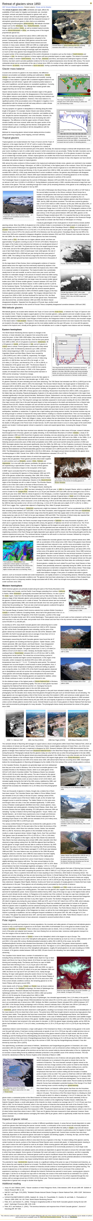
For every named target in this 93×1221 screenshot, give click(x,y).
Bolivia (72, 227)
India (60, 489)
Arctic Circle (59, 312)
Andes (22, 28)
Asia (12, 56)
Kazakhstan (86, 510)
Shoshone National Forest (42, 751)
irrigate (71, 1128)
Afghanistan (6, 463)
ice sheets (15, 65)
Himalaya (62, 482)
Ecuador (5, 230)
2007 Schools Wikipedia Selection (13, 7)
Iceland (30, 936)
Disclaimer (73, 1217)
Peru (15, 239)
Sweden (76, 433)
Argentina (56, 887)
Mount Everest (46, 480)
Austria (15, 344)
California (62, 591)
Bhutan (57, 482)
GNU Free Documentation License (50, 1217)
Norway (18, 437)
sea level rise (22, 1162)
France (4, 346)
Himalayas (19, 26)
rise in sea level (38, 65)
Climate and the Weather (43, 7)
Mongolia (22, 461)
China (34, 461)
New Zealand (21, 321)
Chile (65, 887)
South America (78, 54)
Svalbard (22, 988)
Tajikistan (58, 520)
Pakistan (40, 461)
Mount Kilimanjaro (14, 30)
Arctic (7, 596)
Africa (24, 30)
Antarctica (12, 929)
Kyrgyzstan (30, 508)
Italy (32, 344)
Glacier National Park (42, 681)
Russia (34, 986)
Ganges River (22, 491)
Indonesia (45, 59)
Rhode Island (9, 1092)
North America (26, 59)
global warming (28, 23)
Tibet (26, 489)
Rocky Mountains (33, 26)
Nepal (71, 496)
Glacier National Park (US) (72, 45)
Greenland (17, 593)
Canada (5, 612)
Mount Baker (19, 653)
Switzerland (42, 342)
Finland (25, 986)
